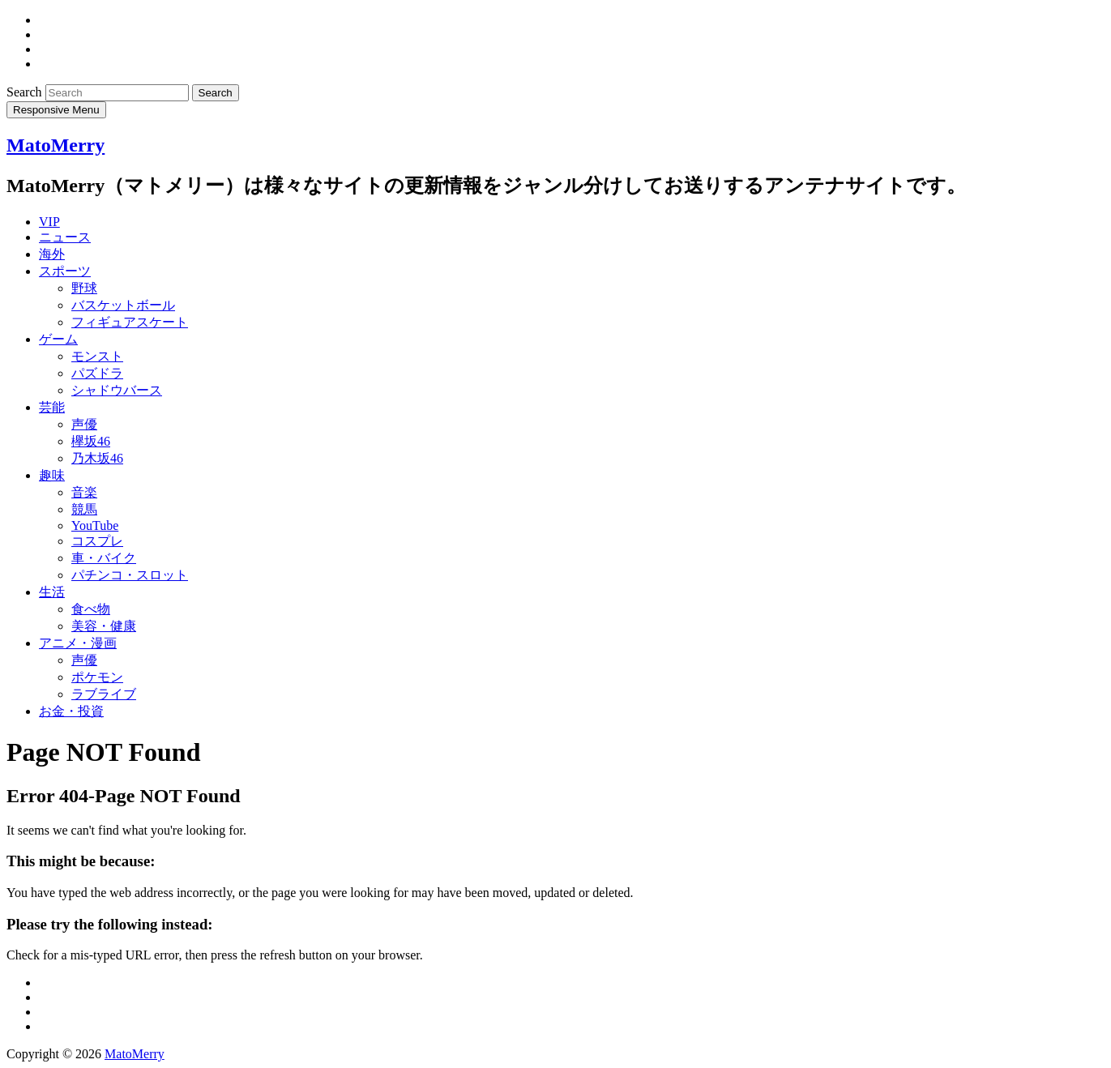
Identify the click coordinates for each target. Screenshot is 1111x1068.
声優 (84, 424)
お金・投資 (71, 711)
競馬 (84, 509)
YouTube (94, 525)
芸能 (52, 407)
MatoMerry (55, 145)
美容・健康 (103, 626)
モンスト (97, 356)
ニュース (65, 237)
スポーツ (65, 271)
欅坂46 (90, 441)
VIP (49, 222)
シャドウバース (116, 390)
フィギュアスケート (129, 322)
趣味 (52, 475)
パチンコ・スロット (129, 575)
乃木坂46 (97, 458)
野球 (84, 288)
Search (25, 92)
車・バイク (103, 558)
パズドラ (97, 373)
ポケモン (97, 677)
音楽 (84, 492)
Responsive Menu (56, 110)
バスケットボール (123, 305)
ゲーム (58, 339)
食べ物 (90, 609)
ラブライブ (103, 694)
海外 (52, 254)
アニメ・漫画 (78, 643)
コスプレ (97, 541)
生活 (52, 592)
